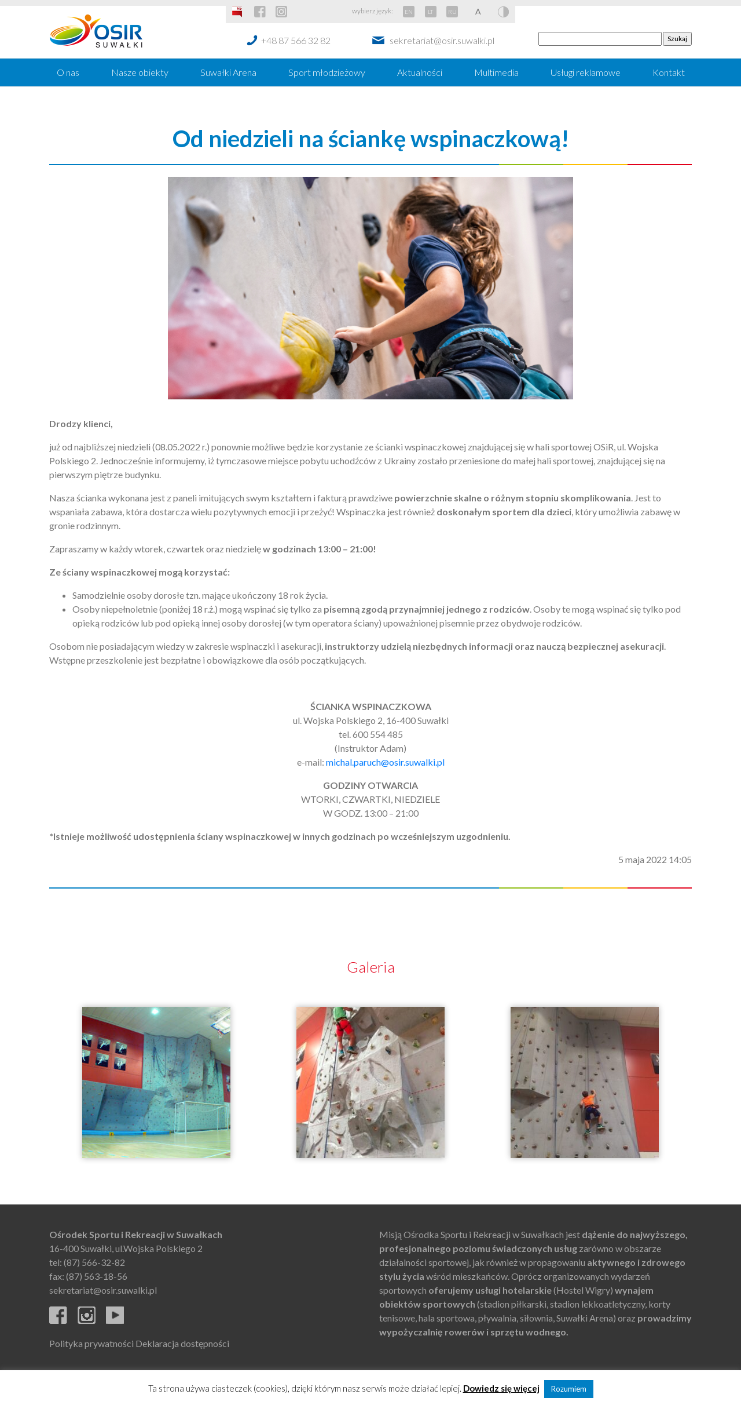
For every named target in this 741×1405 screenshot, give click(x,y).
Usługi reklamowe (586, 72)
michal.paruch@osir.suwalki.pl (385, 761)
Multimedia (496, 72)
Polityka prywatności (91, 1343)
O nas (68, 72)
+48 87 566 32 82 (296, 40)
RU (452, 11)
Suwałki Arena (228, 72)
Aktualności (419, 72)
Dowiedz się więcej (501, 1388)
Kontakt (668, 72)
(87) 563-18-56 (96, 1276)
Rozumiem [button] (568, 1388)
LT (430, 11)
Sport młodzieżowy (326, 72)
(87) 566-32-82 (94, 1262)
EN (409, 11)
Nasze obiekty (139, 72)
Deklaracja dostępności (182, 1343)
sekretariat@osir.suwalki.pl (442, 40)
